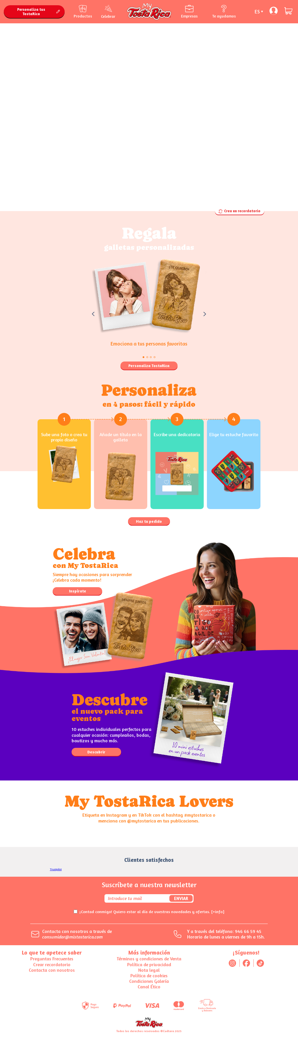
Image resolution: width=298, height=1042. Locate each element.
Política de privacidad (149, 964)
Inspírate (77, 591)
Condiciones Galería (149, 981)
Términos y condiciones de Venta (149, 959)
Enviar (181, 898)
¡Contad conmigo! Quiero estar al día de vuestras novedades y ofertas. (151, 911)
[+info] (217, 911)
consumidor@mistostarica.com (72, 937)
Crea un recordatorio (239, 211)
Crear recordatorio (51, 964)
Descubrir (96, 752)
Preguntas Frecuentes (51, 959)
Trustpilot (56, 869)
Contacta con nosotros (52, 970)
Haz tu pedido (149, 521)
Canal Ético (149, 987)
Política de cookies (149, 975)
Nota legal (149, 970)
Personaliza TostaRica (148, 365)
